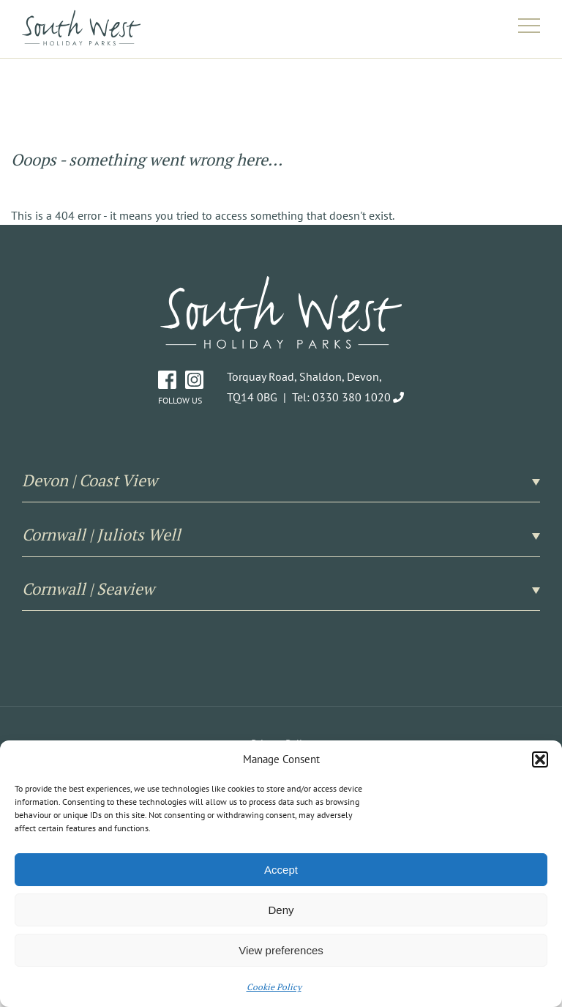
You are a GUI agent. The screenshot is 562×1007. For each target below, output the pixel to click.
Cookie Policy (274, 986)
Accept (281, 869)
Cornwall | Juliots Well (281, 534)
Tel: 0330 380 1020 (341, 397)
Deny (280, 910)
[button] (540, 759)
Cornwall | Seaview (281, 589)
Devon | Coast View (281, 480)
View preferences (281, 950)
